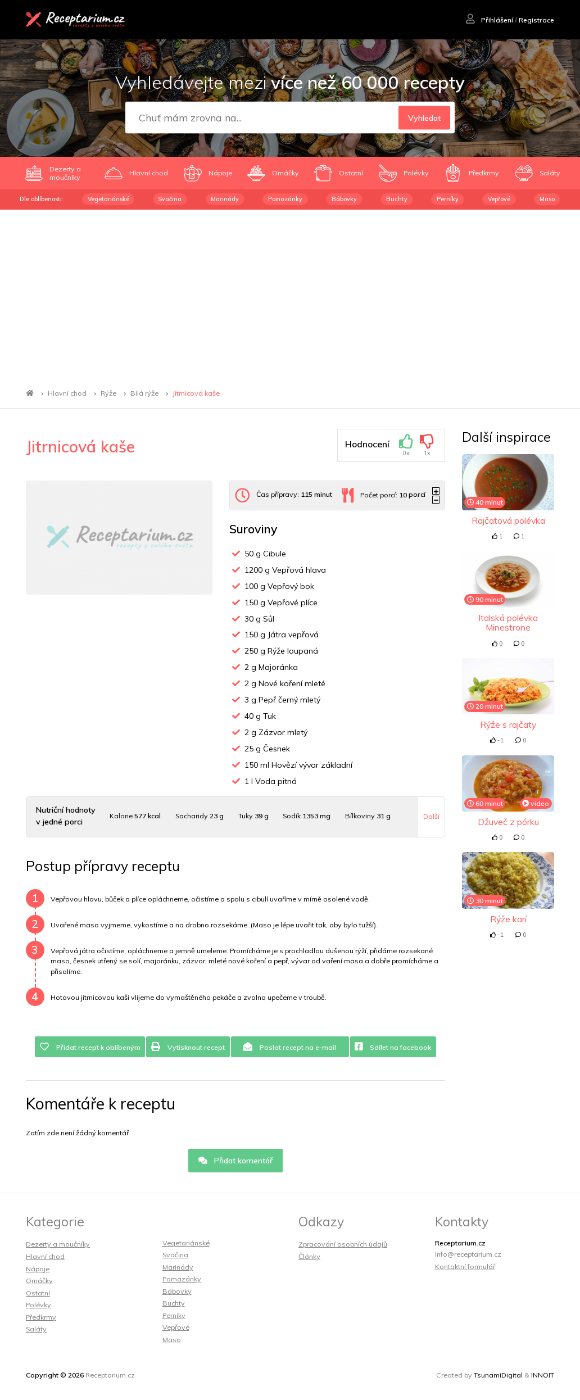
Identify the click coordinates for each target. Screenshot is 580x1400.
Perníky (448, 199)
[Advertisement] (290, 294)
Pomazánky (285, 199)
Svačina (170, 199)
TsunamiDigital (498, 1375)
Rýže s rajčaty (508, 724)
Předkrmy (41, 1317)
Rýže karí (508, 919)
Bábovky (344, 199)
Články (309, 1256)
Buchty (396, 199)
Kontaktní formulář (465, 1266)
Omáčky (39, 1280)
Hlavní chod (67, 393)
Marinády (225, 199)
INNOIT (542, 1375)
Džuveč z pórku (508, 821)
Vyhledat (424, 118)
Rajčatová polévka (508, 520)
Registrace (536, 20)
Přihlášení (489, 20)
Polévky (38, 1305)
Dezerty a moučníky (58, 1244)
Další (431, 816)
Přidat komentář (235, 1161)
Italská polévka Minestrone (508, 622)
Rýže (108, 393)
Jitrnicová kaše (196, 393)
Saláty (36, 1329)
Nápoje (37, 1269)
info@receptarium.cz (468, 1254)
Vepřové (499, 199)
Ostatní (38, 1293)
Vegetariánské (108, 199)
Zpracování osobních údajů (342, 1244)
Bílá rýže (144, 393)
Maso (547, 199)
